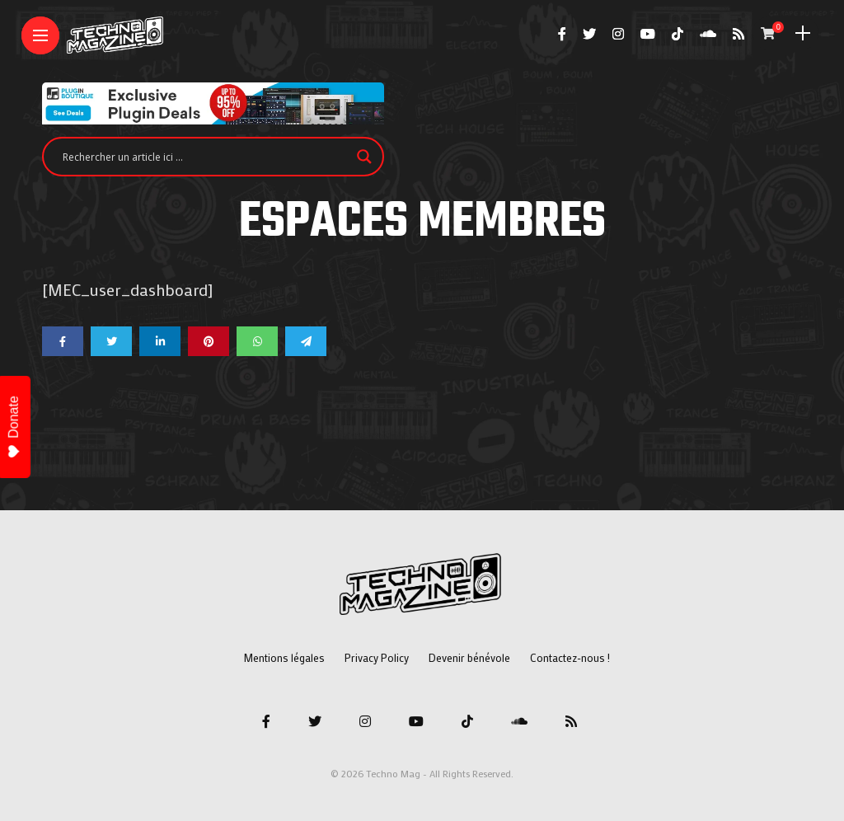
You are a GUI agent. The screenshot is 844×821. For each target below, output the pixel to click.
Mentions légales (284, 657)
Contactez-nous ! (570, 657)
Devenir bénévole (469, 657)
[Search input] (206, 156)
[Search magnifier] (364, 156)
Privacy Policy (377, 657)
